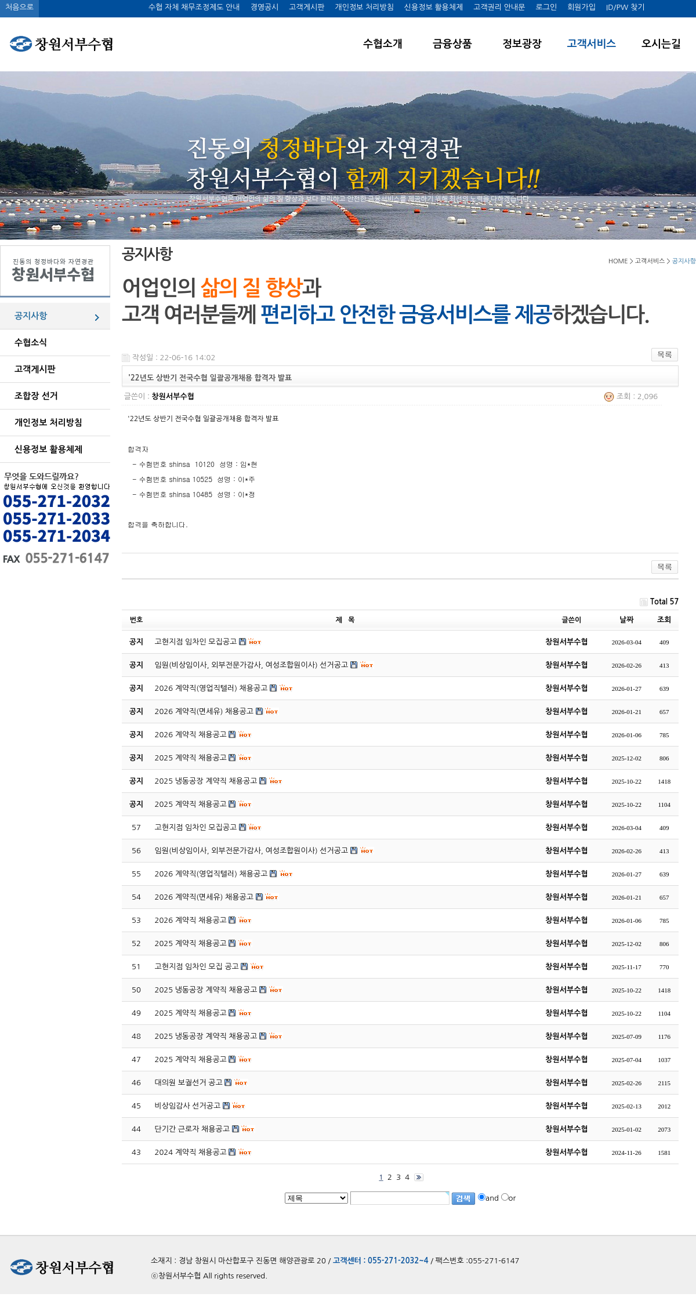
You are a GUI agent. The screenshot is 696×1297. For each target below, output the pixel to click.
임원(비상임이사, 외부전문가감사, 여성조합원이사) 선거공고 (252, 850)
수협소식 (30, 342)
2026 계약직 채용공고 (191, 920)
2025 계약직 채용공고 (191, 943)
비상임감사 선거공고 (188, 1106)
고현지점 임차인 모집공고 (196, 827)
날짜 (626, 620)
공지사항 (30, 315)
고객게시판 (306, 7)
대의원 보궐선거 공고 (189, 1082)
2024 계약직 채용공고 (191, 1152)
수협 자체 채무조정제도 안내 (194, 7)
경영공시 (264, 7)
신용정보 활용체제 (433, 7)
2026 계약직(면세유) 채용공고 (204, 897)
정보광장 (522, 44)
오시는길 (661, 44)
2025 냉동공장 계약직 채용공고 (206, 990)
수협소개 (383, 44)
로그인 (546, 7)
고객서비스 (592, 44)
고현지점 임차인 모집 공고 (197, 966)
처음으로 (19, 7)
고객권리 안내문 (499, 7)
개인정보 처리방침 (364, 7)
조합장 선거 (36, 396)
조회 (664, 620)
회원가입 (581, 7)
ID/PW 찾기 (625, 7)
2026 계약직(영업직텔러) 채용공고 (211, 874)
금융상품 (452, 44)
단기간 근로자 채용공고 (192, 1129)
